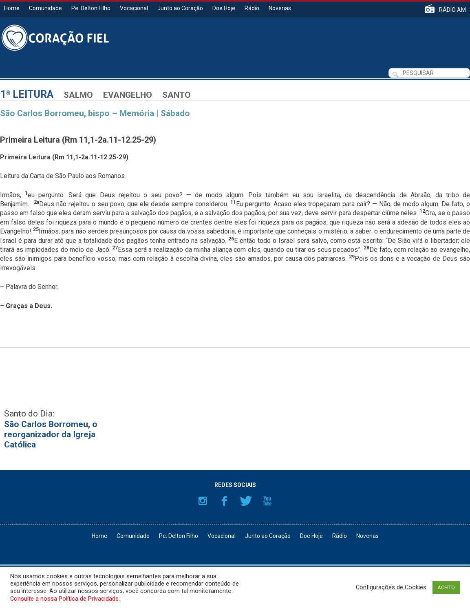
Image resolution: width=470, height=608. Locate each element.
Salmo (78, 95)
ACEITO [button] (446, 587)
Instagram (202, 501)
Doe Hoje (223, 8)
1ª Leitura (26, 94)
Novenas (280, 8)
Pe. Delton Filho (90, 8)
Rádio (252, 8)
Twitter (246, 501)
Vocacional (134, 8)
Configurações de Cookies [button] (391, 587)
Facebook (224, 501)
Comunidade (45, 8)
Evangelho (127, 95)
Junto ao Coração (180, 8)
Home (12, 8)
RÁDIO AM (452, 10)
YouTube (267, 501)
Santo (176, 95)
